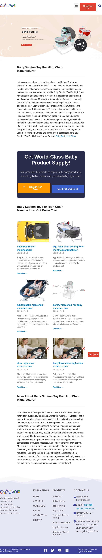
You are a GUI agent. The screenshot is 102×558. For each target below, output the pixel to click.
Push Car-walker (61, 525)
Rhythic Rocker (60, 530)
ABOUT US (38, 502)
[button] (76, 5)
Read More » (21, 274)
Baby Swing (58, 507)
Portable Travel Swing (60, 519)
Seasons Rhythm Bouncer (61, 537)
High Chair (71, 137)
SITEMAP (37, 522)
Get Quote (93, 354)
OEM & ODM (39, 507)
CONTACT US (40, 517)
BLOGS (36, 512)
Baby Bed (60, 137)
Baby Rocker (59, 502)
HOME (36, 497)
